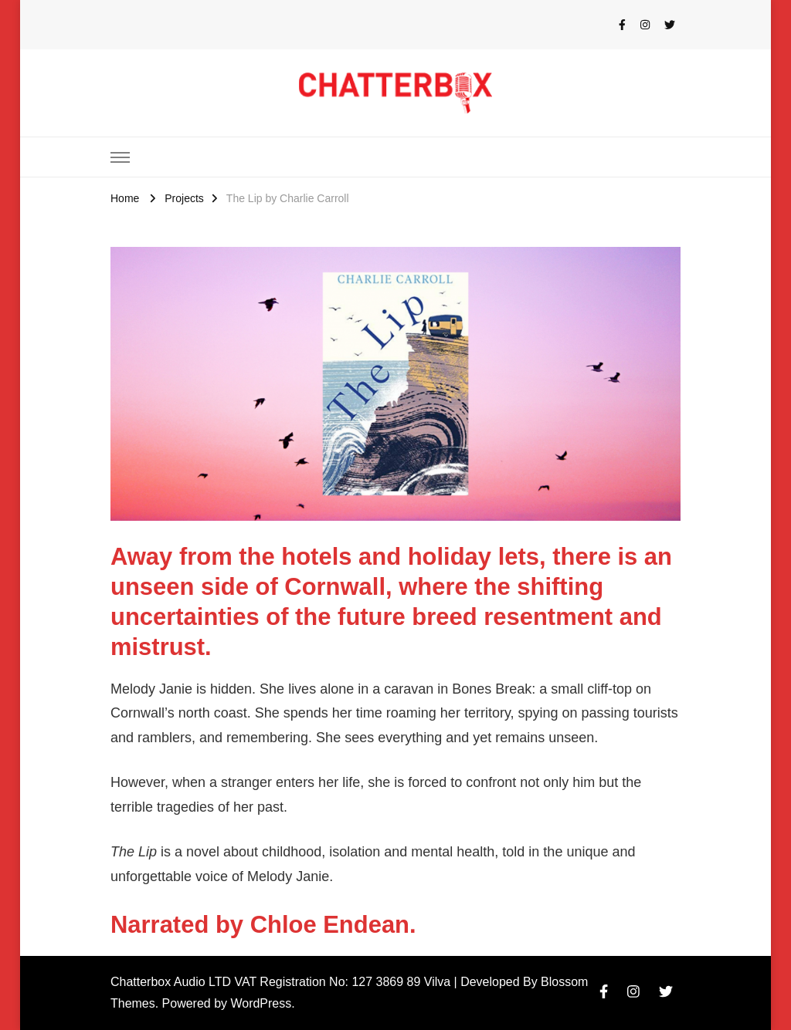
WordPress (260, 1003)
